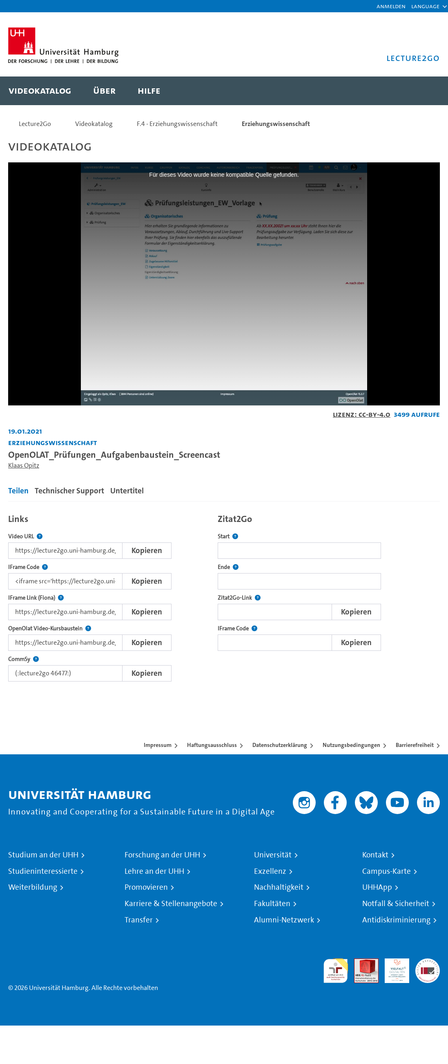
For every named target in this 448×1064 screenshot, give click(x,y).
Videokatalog (94, 123)
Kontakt (375, 855)
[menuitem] (40, 90)
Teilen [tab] (18, 490)
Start (228, 536)
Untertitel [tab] (127, 490)
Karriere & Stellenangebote (171, 903)
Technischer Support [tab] (69, 490)
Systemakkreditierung (427, 963)
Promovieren (146, 887)
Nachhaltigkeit (278, 887)
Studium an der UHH (43, 855)
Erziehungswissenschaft (276, 123)
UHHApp (377, 887)
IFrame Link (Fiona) (36, 598)
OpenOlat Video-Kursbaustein (49, 628)
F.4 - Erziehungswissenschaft (177, 123)
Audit (362, 963)
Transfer (139, 920)
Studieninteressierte (43, 871)
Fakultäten (272, 903)
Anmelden (391, 6)
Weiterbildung (32, 887)
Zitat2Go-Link (239, 598)
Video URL (25, 536)
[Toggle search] (425, 90)
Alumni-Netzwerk (284, 920)
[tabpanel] (224, 595)
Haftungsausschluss (212, 745)
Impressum (158, 745)
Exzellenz (270, 871)
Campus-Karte (386, 871)
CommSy (23, 659)
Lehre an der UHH (154, 871)
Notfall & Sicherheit (395, 903)
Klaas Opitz (23, 465)
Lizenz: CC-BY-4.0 (361, 414)
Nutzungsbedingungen (351, 745)
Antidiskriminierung (396, 920)
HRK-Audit (392, 968)
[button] (425, 6)
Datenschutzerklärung (279, 745)
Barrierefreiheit (415, 745)
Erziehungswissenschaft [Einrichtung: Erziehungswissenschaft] (52, 442)
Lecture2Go (35, 123)
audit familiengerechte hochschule (335, 971)
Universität (273, 855)
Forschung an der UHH (162, 855)
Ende (228, 567)
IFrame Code (28, 567)
